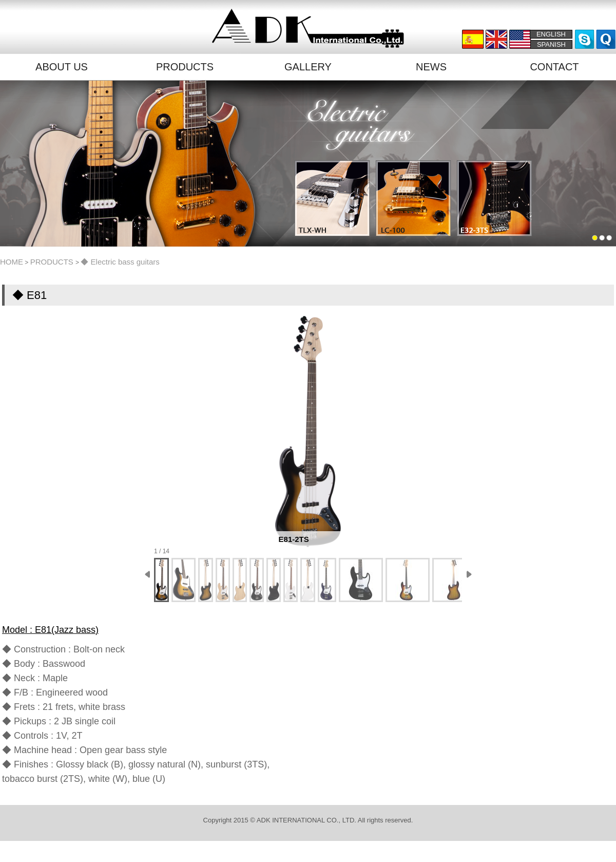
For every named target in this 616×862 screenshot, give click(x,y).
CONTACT (554, 66)
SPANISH (551, 44)
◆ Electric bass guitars (120, 261)
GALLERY (308, 66)
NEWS (431, 66)
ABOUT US (61, 66)
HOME (11, 261)
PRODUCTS (185, 66)
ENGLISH (551, 34)
